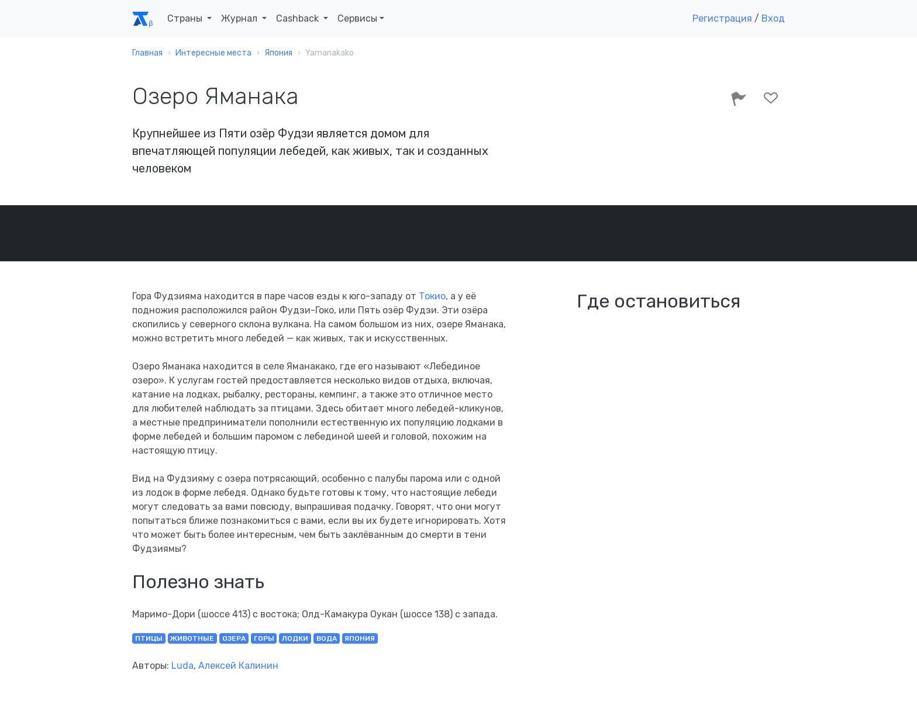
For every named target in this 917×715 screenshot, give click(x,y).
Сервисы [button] (357, 18)
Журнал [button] (240, 18)
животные (192, 638)
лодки (295, 638)
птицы (149, 638)
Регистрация (722, 18)
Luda (182, 665)
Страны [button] (186, 18)
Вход (773, 18)
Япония (359, 638)
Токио (432, 296)
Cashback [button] (298, 18)
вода (326, 638)
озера (234, 638)
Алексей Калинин (238, 665)
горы (264, 638)
